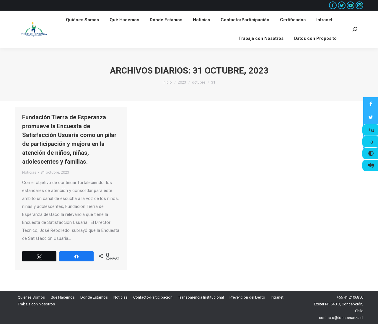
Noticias (29, 172)
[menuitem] (82, 20)
